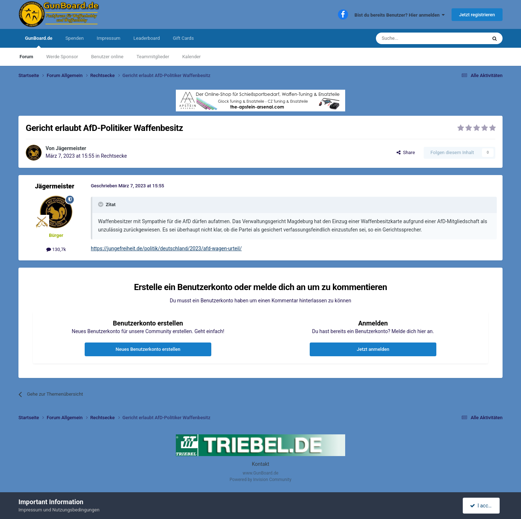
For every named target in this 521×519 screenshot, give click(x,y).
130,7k (56, 249)
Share (406, 152)
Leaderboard (147, 38)
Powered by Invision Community (261, 479)
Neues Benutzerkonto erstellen (148, 349)
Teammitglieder (152, 56)
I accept (482, 506)
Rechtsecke (114, 156)
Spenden (74, 38)
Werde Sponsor (62, 56)
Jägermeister (71, 148)
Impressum (108, 38)
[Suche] (414, 38)
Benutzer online (107, 56)
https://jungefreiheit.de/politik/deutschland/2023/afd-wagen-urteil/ (166, 248)
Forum (26, 56)
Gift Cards (183, 38)
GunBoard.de (38, 41)
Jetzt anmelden (373, 349)
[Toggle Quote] (101, 204)
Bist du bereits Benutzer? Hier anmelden (400, 15)
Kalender (191, 56)
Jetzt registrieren (477, 14)
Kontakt (260, 464)
